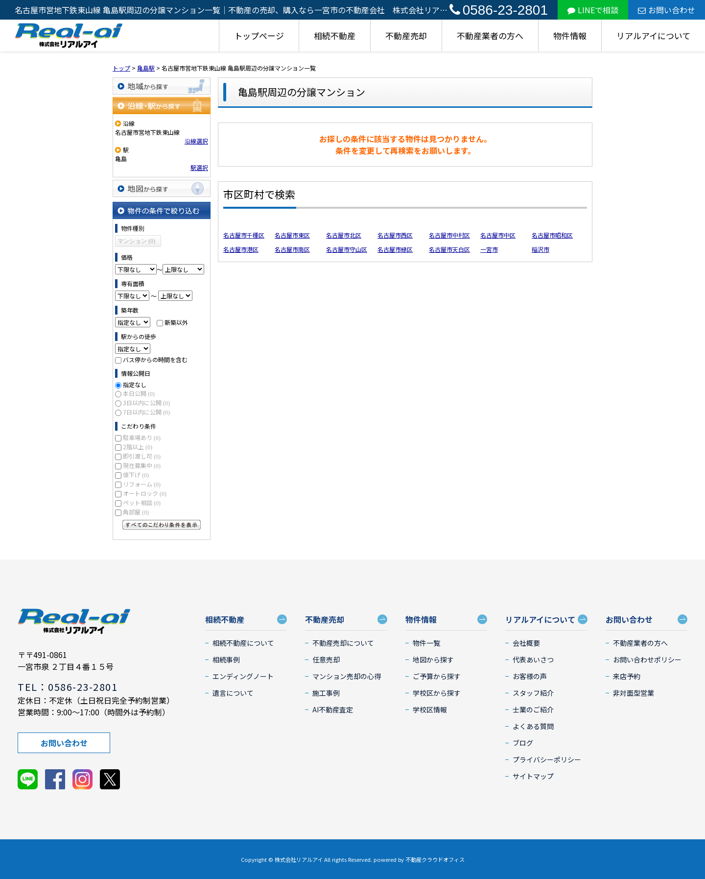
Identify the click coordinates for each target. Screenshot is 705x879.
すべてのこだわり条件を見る (161, 525)
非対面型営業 (633, 693)
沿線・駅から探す (162, 105)
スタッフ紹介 (533, 693)
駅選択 (199, 167)
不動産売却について (343, 643)
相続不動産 (334, 35)
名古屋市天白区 (449, 249)
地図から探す (162, 188)
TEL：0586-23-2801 (68, 687)
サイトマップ (533, 776)
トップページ (259, 35)
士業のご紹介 (533, 709)
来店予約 (626, 676)
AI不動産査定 (332, 709)
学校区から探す (437, 693)
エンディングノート (243, 676)
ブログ (523, 743)
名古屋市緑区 (395, 249)
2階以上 (137, 446)
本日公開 (139, 393)
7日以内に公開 (146, 412)
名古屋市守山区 (346, 249)
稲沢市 (540, 249)
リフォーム (142, 484)
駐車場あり (142, 437)
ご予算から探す (437, 676)
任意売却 (326, 659)
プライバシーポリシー (547, 759)
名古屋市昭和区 (552, 235)
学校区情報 (430, 709)
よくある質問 (533, 726)
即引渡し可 (142, 456)
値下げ (136, 474)
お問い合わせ (666, 10)
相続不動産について (243, 643)
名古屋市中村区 (449, 235)
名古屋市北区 (343, 235)
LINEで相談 (592, 10)
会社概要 (526, 643)
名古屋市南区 (292, 249)
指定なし (134, 384)
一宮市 (489, 249)
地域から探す (162, 86)
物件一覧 (426, 643)
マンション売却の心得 (346, 676)
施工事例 (326, 693)
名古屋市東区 (292, 235)
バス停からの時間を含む (155, 359)
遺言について (233, 693)
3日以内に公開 (146, 402)
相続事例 (226, 659)
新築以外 (176, 322)
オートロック (144, 493)
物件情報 (570, 35)
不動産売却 (406, 35)
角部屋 (136, 512)
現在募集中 (142, 465)
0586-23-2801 (498, 10)
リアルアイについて (653, 35)
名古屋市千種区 (243, 235)
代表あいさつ (533, 659)
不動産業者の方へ (490, 35)
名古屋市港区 (240, 249)
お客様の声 (530, 676)
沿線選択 (196, 141)
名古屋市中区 (498, 235)
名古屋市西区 (395, 235)
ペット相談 (142, 502)
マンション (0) (136, 241)
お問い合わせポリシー (647, 659)
